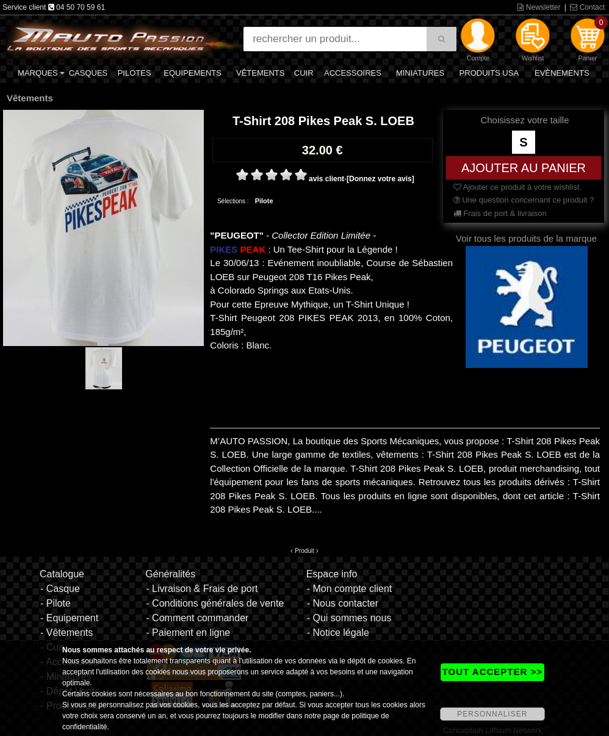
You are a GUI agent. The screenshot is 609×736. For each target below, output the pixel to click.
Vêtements (260, 73)
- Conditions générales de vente (215, 603)
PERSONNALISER (492, 714)
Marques (38, 73)
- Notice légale (338, 632)
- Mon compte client (349, 588)
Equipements (193, 73)
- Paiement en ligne (188, 632)
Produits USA (489, 73)
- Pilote (55, 603)
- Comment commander (197, 618)
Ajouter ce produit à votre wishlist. (517, 187)
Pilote (264, 200)
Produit (304, 550)
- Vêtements (66, 632)
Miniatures (420, 73)
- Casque (60, 588)
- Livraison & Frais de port (202, 588)
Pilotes (134, 73)
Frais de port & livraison (500, 213)
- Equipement (69, 618)
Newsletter (538, 7)
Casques (88, 73)
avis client (326, 179)
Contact (587, 7)
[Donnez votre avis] (380, 179)
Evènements (562, 73)
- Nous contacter (342, 603)
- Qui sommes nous (349, 618)
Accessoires (352, 73)
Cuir (304, 73)
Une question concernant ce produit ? (523, 199)
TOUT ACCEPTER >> (492, 671)
